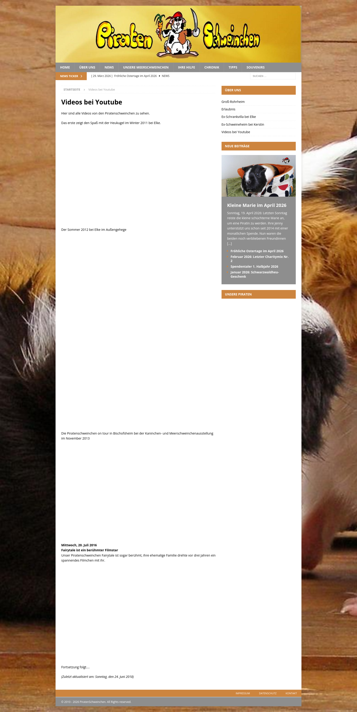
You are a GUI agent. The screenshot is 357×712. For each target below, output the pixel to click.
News (109, 67)
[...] (229, 243)
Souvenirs (256, 67)
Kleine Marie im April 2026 (256, 205)
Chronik (211, 67)
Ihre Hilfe (186, 67)
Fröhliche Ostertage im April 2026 (257, 251)
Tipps (233, 67)
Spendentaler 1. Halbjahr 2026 (254, 266)
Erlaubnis (228, 109)
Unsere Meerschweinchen (146, 67)
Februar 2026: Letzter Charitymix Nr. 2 (260, 258)
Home (65, 67)
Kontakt (291, 693)
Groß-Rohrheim (233, 101)
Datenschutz (268, 693)
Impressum (243, 693)
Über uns (87, 67)
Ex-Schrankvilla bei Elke (239, 116)
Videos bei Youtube (236, 132)
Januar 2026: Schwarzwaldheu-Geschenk (255, 274)
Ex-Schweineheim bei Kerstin (243, 124)
